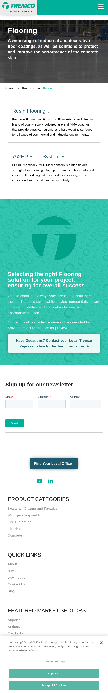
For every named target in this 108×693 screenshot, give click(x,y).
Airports (14, 620)
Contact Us (16, 584)
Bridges (14, 626)
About (12, 564)
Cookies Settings (54, 661)
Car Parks (16, 633)
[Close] (101, 642)
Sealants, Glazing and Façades (33, 508)
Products (28, 88)
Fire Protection (20, 522)
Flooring (48, 88)
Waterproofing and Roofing (29, 515)
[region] (54, 664)
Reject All (54, 673)
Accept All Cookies (54, 685)
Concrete (15, 535)
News (12, 571)
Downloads (16, 577)
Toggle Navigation (100, 7)
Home (9, 88)
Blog (11, 591)
